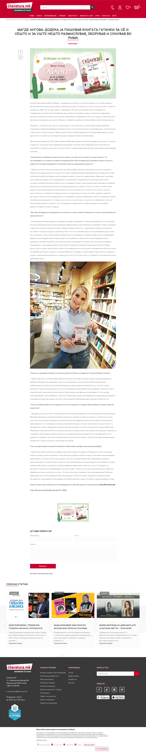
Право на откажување (48, 703)
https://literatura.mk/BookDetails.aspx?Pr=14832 (48, 490)
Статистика (58, 745)
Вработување (73, 676)
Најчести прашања (47, 700)
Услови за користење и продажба (53, 673)
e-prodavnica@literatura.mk (16, 692)
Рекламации (44, 693)
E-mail (76, 535)
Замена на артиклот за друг (51, 690)
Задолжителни (45, 745)
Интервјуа (25, 19)
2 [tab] (65, 656)
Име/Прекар (34, 535)
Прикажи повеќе (15, 643)
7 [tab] (81, 656)
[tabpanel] (27, 618)
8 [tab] (84, 656)
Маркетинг (69, 745)
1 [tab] (61, 656)
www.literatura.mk (107, 485)
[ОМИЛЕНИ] (127, 6)
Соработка (72, 680)
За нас (70, 673)
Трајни (79, 745)
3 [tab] (68, 656)
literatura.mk (10, 19)
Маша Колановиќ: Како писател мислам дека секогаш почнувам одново (70, 628)
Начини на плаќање (47, 683)
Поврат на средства (48, 697)
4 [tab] (71, 656)
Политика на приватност (49, 676)
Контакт (71, 683)
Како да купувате (47, 680)
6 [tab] (78, 656)
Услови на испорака (47, 686)
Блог (18, 19)
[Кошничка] (137, 6)
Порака (32, 544)
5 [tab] (75, 656)
